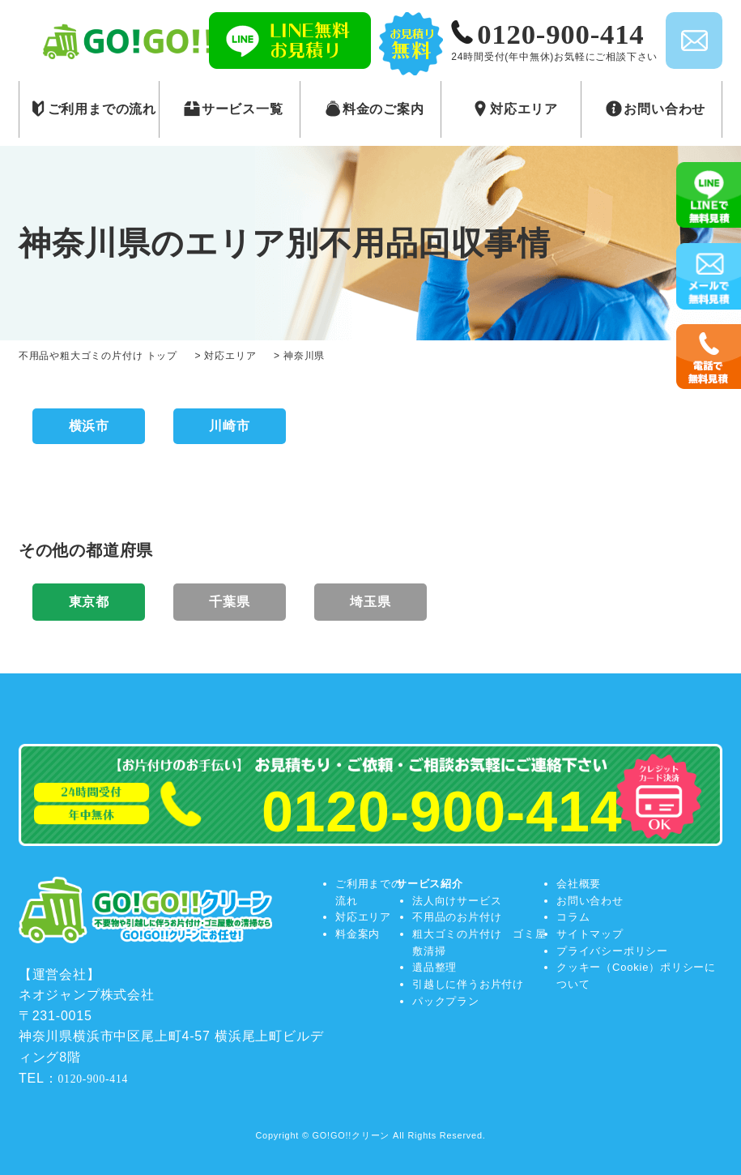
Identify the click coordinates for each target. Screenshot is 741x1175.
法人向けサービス (456, 901)
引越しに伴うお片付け (468, 984)
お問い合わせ (590, 901)
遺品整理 (434, 967)
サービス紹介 (429, 884)
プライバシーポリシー (612, 951)
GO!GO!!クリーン (351, 1135)
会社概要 (578, 884)
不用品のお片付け (456, 917)
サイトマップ (590, 934)
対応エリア (363, 917)
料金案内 (357, 934)
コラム (573, 917)
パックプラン (445, 1001)
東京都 (89, 602)
